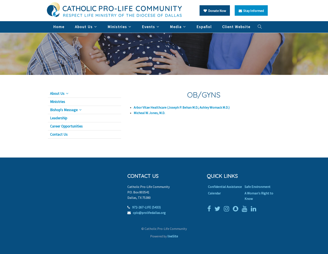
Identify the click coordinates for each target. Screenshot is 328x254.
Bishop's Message (64, 110)
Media (176, 26)
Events (148, 26)
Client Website (236, 26)
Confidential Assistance (225, 187)
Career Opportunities (66, 126)
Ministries (117, 26)
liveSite (172, 236)
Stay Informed (251, 11)
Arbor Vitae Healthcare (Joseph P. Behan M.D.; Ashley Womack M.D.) (181, 107)
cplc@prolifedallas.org (149, 213)
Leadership (58, 118)
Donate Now (215, 11)
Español (204, 26)
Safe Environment (257, 187)
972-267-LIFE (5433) (146, 207)
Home (58, 26)
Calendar (214, 193)
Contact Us (59, 134)
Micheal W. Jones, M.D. (150, 113)
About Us (84, 26)
